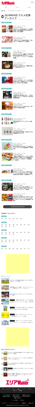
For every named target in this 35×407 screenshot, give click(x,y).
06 (21, 218)
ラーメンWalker (14, 400)
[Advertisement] (17, 263)
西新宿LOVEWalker (26, 395)
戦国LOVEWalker (17, 397)
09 (2, 226)
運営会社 (24, 403)
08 (28, 225)
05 (17, 218)
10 (6, 226)
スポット (15, 390)
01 (2, 218)
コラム (29, 7)
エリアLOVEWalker (6, 395)
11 (9, 226)
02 (6, 218)
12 (13, 226)
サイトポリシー (4, 403)
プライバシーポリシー (14, 403)
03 (9, 218)
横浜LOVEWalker (16, 395)
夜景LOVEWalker (6, 396)
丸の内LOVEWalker (26, 396)
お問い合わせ (31, 403)
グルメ (29, 389)
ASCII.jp (22, 400)
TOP (6, 7)
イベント (23, 389)
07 (24, 225)
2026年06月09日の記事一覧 (17, 206)
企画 (18, 389)
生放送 (20, 390)
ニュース (17, 7)
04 (13, 218)
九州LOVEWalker (15, 396)
